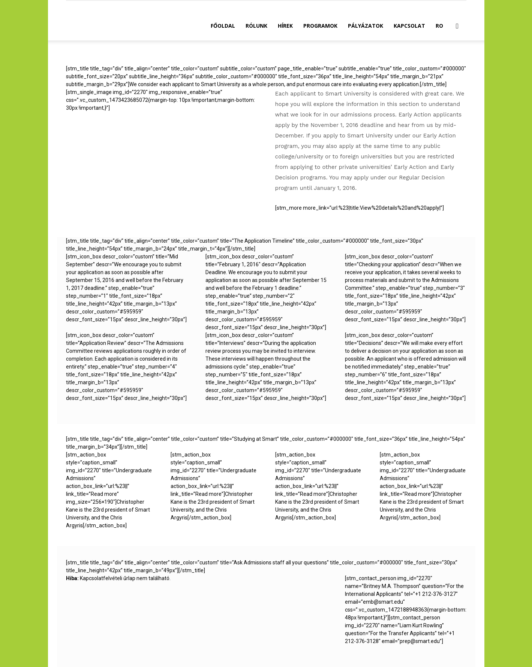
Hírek (285, 25)
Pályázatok (365, 25)
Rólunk (256, 25)
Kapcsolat (409, 25)
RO (439, 25)
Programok (320, 25)
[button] (457, 26)
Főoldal (223, 25)
